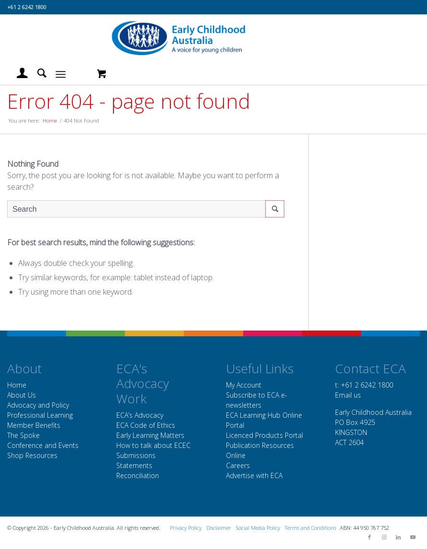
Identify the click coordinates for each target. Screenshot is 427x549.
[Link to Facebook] (369, 537)
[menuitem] (17, 73)
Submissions (136, 455)
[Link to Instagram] (384, 537)
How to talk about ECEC (153, 445)
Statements (134, 465)
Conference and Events (43, 445)
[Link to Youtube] (412, 537)
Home (16, 384)
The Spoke (23, 435)
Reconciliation (137, 475)
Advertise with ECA (254, 475)
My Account (243, 384)
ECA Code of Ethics (145, 425)
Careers (238, 465)
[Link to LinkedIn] (398, 537)
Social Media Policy (258, 527)
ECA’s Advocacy (139, 415)
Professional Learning (40, 415)
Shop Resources (32, 455)
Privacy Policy (186, 527)
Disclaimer (218, 527)
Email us (348, 395)
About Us (21, 395)
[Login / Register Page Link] (17, 73)
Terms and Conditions (310, 527)
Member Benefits (33, 425)
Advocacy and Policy (38, 405)
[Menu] (61, 73)
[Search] (37, 73)
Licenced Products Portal (264, 435)
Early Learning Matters (150, 435)
